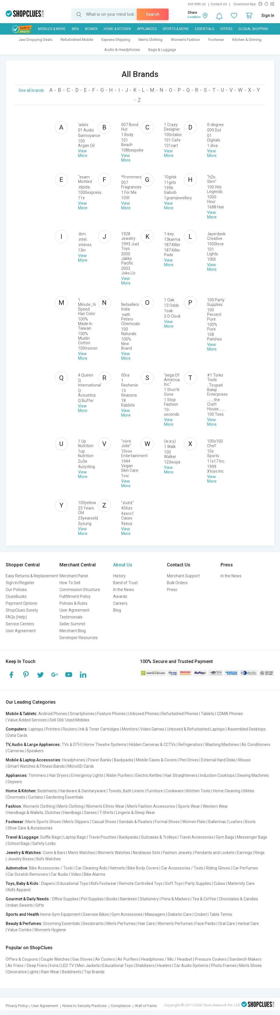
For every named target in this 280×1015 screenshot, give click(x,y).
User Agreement (21, 630)
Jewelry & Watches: (24, 852)
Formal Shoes (167, 821)
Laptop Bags (74, 837)
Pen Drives (189, 760)
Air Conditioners (255, 744)
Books (111, 899)
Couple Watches (55, 959)
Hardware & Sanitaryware (82, 791)
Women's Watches (113, 852)
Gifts (39, 905)
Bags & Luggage (162, 49)
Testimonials (71, 617)
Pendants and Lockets (215, 852)
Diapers (48, 883)
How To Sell (69, 582)
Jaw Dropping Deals (35, 39)
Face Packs (205, 923)
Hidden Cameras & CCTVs (152, 744)
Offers (226, 29)
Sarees (90, 812)
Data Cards (17, 735)
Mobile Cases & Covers (156, 760)
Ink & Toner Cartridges (99, 729)
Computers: (17, 729)
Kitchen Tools (198, 791)
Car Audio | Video (66, 874)
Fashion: (14, 806)
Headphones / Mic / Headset (166, 959)
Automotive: (17, 868)
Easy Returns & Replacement (32, 576)
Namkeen (128, 899)
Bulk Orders (177, 582)
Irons (54, 965)
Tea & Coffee (204, 899)
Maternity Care (241, 883)
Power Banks (99, 760)
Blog (117, 610)
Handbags (72, 812)
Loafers (236, 821)
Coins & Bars (54, 852)
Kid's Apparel (19, 889)
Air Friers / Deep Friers (27, 965)
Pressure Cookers (211, 959)
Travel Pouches (102, 837)
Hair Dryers (59, 775)
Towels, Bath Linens (126, 791)
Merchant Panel (73, 576)
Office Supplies (65, 899)
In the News (123, 589)
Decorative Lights (23, 972)
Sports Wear (189, 806)
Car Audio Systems (191, 965)
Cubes (219, 883)
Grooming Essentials (61, 923)
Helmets (117, 868)
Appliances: (17, 775)
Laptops (36, 729)
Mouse (244, 760)
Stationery (149, 899)
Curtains (35, 797)
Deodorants (93, 923)
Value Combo (19, 930)
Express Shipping (115, 39)
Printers (53, 729)
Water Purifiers (119, 775)
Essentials (204, 29)
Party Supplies (198, 883)
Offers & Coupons (22, 959)
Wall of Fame (146, 1006)
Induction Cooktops (217, 775)
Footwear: (15, 821)
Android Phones (52, 713)
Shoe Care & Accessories (30, 828)
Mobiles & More (52, 29)
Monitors (130, 729)
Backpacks (123, 760)
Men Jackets (88, 965)
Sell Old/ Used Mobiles (69, 720)
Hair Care (146, 923)
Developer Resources (78, 637)
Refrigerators (190, 744)
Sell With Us (197, 4)
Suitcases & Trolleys (159, 837)
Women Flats (194, 821)
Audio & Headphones (122, 49)
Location (194, 17)
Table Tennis (220, 914)
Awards (120, 596)
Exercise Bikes (96, 914)
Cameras (15, 751)
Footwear (216, 39)
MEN (75, 29)
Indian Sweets (20, 905)
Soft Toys (174, 883)
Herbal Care (248, 923)
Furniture (155, 791)
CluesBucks (16, 596)
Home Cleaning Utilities (233, 791)
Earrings (244, 852)
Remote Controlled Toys (141, 883)
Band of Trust (125, 582)
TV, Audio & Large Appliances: (33, 744)
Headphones (73, 760)
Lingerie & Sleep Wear (135, 812)
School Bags (18, 843)
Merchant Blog (72, 630)
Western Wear (215, 806)
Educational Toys (72, 883)
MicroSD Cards (80, 766)
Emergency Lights (87, 775)
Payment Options (21, 603)
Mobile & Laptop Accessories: (33, 760)
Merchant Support (183, 576)
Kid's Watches (48, 859)
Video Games (152, 729)
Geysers (14, 781)
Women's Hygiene (50, 930)
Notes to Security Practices (84, 1006)
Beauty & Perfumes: (24, 923)
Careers (120, 603)
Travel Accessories (196, 837)
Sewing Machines (253, 775)
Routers (70, 729)
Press (172, 589)
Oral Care (226, 923)
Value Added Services (27, 720)
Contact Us (219, 4)
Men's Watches (81, 852)
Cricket (200, 914)
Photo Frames (224, 965)
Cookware (174, 791)
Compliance (121, 1006)
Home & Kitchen (117, 29)
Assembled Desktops (246, 729)
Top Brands (94, 972)
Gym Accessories (127, 914)
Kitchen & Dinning (246, 39)
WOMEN (91, 29)
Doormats (16, 797)
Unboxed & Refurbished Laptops (196, 729)
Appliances (147, 29)
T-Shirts (106, 812)
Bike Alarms (94, 874)
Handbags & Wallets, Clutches (34, 812)
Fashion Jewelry (177, 852)
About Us (122, 565)
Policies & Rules (73, 603)
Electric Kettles (148, 775)
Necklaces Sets (146, 852)
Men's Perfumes (121, 923)
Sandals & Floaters (135, 821)
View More (82, 153)
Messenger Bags (252, 837)
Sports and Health (22, 914)
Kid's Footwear (104, 883)
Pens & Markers (175, 899)
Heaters (164, 965)
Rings (260, 852)
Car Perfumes (245, 868)
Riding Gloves (218, 868)
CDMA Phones (230, 713)
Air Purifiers (128, 959)
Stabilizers (145, 965)
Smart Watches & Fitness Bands (36, 766)
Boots (250, 821)
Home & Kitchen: (21, 791)
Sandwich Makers (245, 959)
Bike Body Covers (143, 868)
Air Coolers (105, 959)
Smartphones (82, 713)
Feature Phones (111, 713)
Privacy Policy (17, 1006)
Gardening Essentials (64, 797)
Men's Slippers (76, 821)
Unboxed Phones (143, 713)
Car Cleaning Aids (91, 868)
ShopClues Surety (22, 610)
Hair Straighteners (181, 775)
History (119, 576)
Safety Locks (44, 843)
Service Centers (20, 624)
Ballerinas (217, 821)
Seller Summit (72, 624)
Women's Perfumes (175, 923)
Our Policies (16, 589)
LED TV (67, 965)
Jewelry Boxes (20, 859)
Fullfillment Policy (75, 596)
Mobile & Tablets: (21, 713)
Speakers (35, 751)
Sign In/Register (20, 582)
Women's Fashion (185, 39)
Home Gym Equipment (60, 914)
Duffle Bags (50, 837)
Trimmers (37, 775)
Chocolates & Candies (238, 899)
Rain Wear (50, 972)
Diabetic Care (180, 914)
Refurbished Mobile (77, 39)
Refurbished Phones (179, 713)
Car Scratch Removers (27, 874)
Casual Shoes (104, 821)
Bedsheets (47, 791)
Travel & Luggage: (22, 837)
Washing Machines (222, 744)
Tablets (207, 713)
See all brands (31, 90)
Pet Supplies (92, 899)
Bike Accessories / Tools (51, 868)
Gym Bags (225, 837)
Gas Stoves (82, 959)
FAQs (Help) (16, 617)
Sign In (267, 15)
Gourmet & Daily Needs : (28, 899)
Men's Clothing (151, 39)
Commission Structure (79, 589)
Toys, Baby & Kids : (23, 883)
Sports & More (176, 29)
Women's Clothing (39, 806)
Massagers (155, 914)
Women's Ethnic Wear (105, 806)
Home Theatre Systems (105, 744)
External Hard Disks (218, 760)
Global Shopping (253, 29)
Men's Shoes (250, 965)
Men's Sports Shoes (43, 821)
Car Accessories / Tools (182, 868)
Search (152, 14)
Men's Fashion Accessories (151, 806)
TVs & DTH (71, 744)
